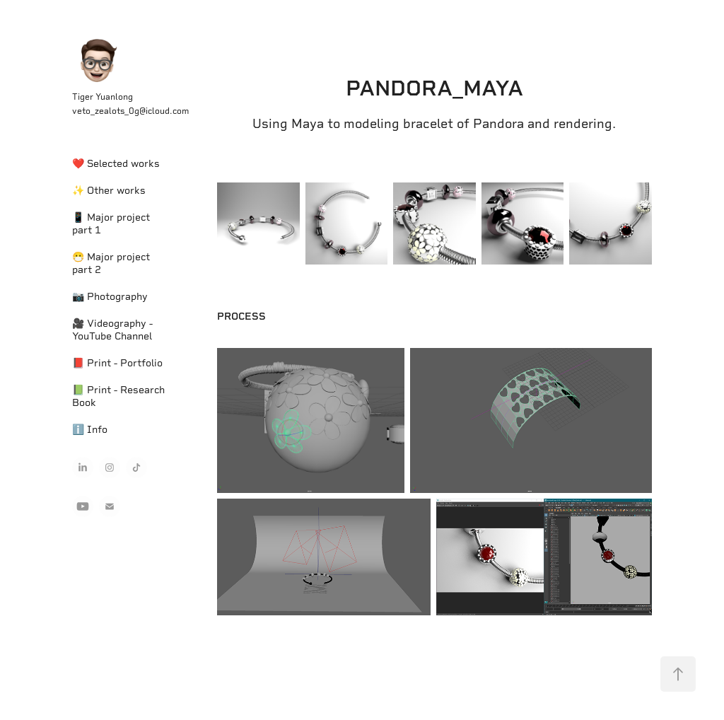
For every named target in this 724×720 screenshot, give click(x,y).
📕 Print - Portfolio (117, 362)
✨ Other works (109, 190)
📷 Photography (110, 296)
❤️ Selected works (116, 163)
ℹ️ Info (89, 429)
